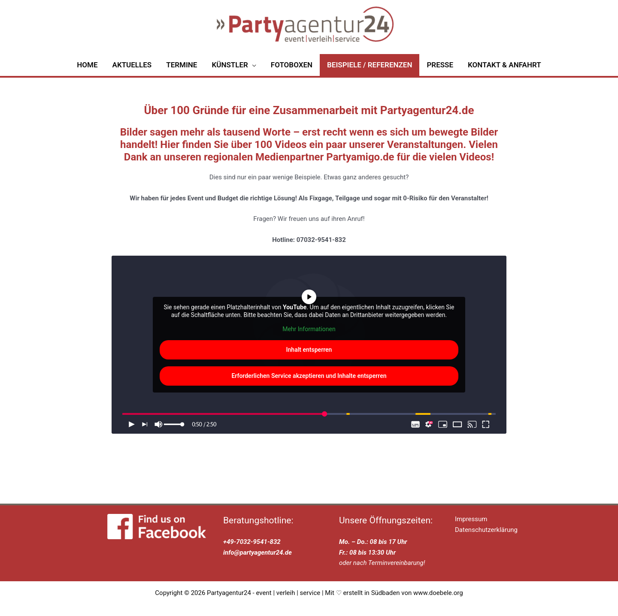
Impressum (471, 527)
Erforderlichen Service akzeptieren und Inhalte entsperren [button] (308, 383)
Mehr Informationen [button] (308, 337)
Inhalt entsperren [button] (309, 357)
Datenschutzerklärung (486, 538)
